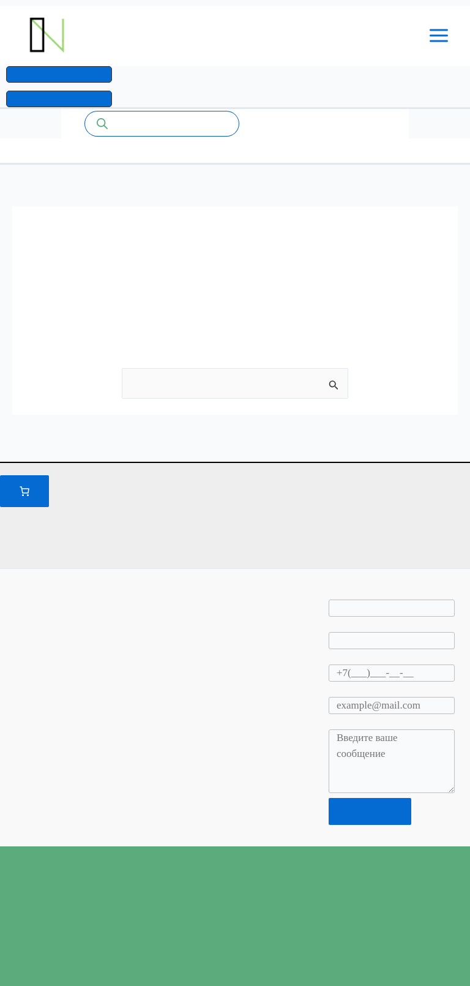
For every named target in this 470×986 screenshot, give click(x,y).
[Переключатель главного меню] (439, 38)
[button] (59, 79)
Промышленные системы (214, 37)
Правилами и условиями (290, 512)
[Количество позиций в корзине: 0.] (24, 491)
